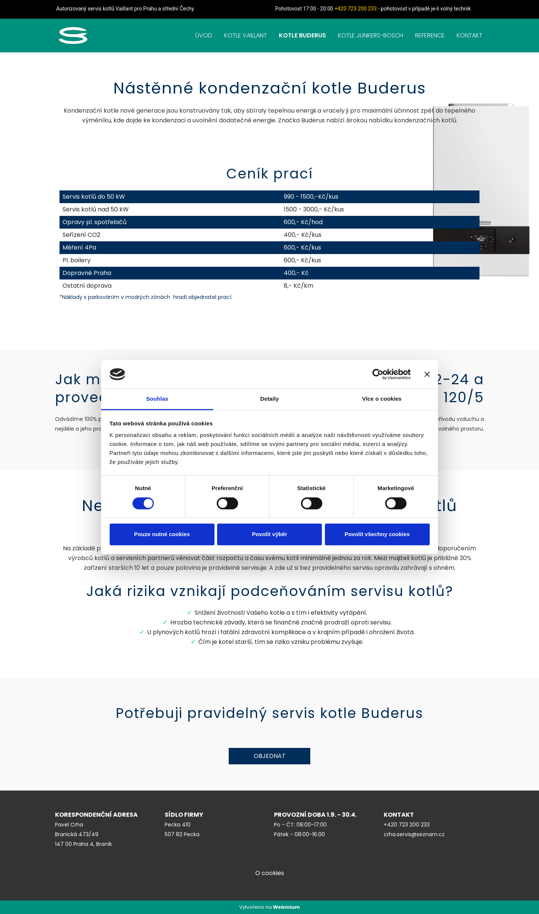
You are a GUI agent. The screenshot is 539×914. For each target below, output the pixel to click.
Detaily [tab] (269, 399)
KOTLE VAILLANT (245, 35)
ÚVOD (203, 35)
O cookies (269, 873)
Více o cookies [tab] (382, 399)
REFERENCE (430, 35)
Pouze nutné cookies (162, 534)
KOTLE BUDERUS (302, 35)
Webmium (286, 907)
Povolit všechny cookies (376, 534)
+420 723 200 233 (356, 9)
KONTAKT (469, 35)
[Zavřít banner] (427, 374)
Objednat (270, 756)
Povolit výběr (269, 534)
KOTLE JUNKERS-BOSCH (370, 35)
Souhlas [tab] (157, 399)
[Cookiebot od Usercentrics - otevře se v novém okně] (378, 374)
